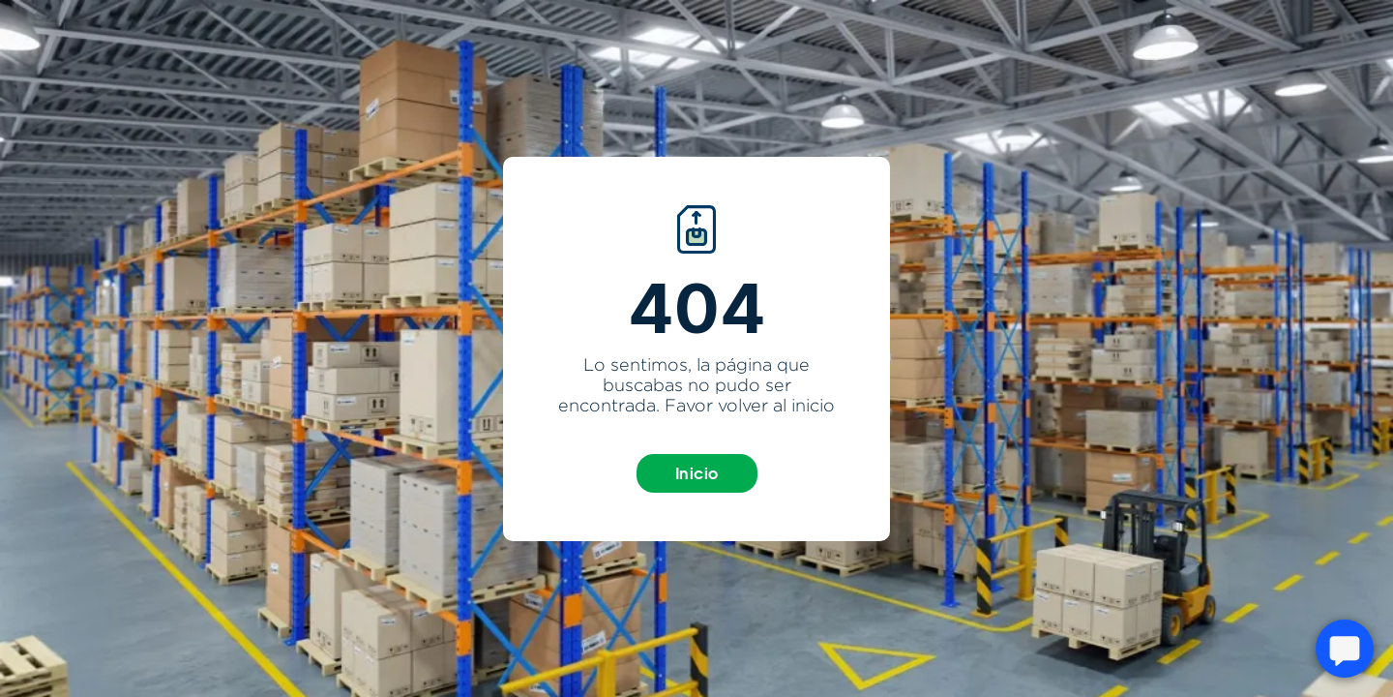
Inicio (697, 473)
